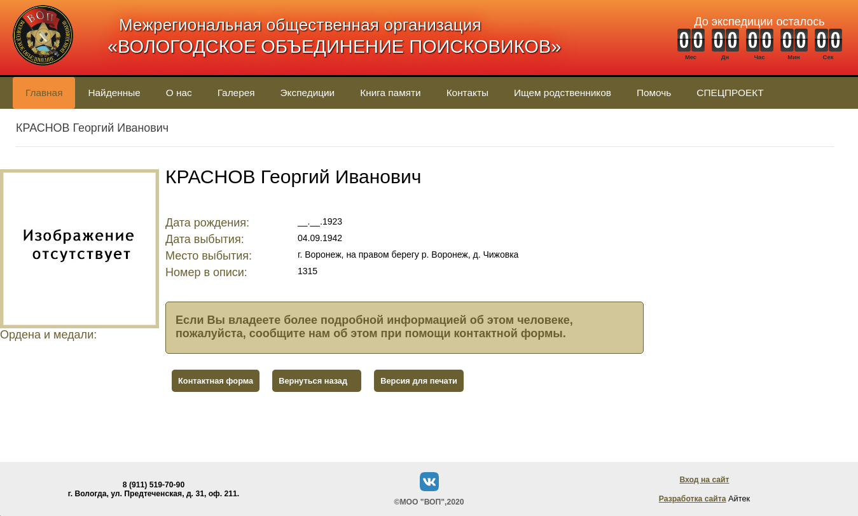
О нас (179, 92)
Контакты (467, 92)
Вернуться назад (313, 381)
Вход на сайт (704, 479)
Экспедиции (307, 92)
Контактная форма (215, 381)
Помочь (654, 92)
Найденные (114, 92)
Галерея (236, 92)
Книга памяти (390, 92)
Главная (43, 92)
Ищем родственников (562, 92)
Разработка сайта (692, 498)
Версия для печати (418, 381)
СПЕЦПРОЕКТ (729, 92)
